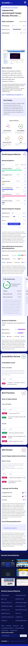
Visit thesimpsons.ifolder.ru (12, 95)
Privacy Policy (4, 630)
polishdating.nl (5, 595)
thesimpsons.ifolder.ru (10, 8)
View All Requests (14, 224)
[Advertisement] (14, 40)
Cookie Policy (13, 630)
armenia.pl (4, 620)
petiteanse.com (5, 609)
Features (8, 625)
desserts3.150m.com (6, 602)
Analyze (23, 635)
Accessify (7, 3)
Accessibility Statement (7, 628)
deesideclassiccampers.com (7, 606)
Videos (3, 625)
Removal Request (19, 628)
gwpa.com (4, 599)
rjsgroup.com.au (5, 613)
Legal (21, 625)
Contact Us (16, 625)
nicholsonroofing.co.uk (7, 617)
